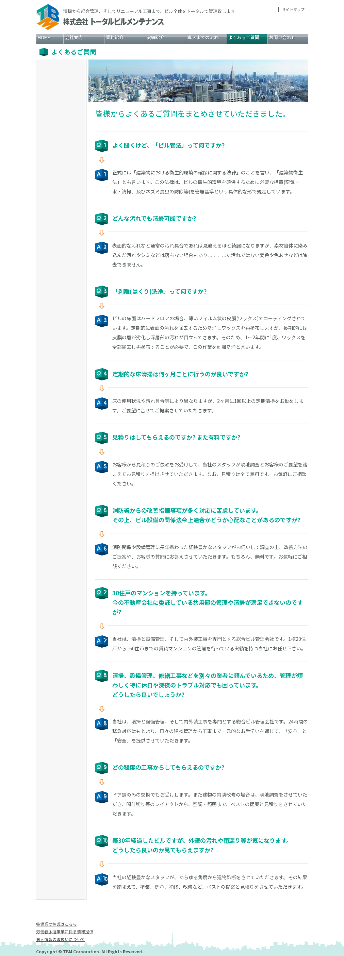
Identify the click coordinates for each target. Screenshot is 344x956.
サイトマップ (293, 9)
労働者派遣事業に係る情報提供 (64, 931)
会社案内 (74, 37)
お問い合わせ (282, 37)
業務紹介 (115, 37)
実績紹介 (155, 37)
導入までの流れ (202, 37)
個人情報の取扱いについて (60, 939)
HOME (44, 37)
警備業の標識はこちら (56, 924)
